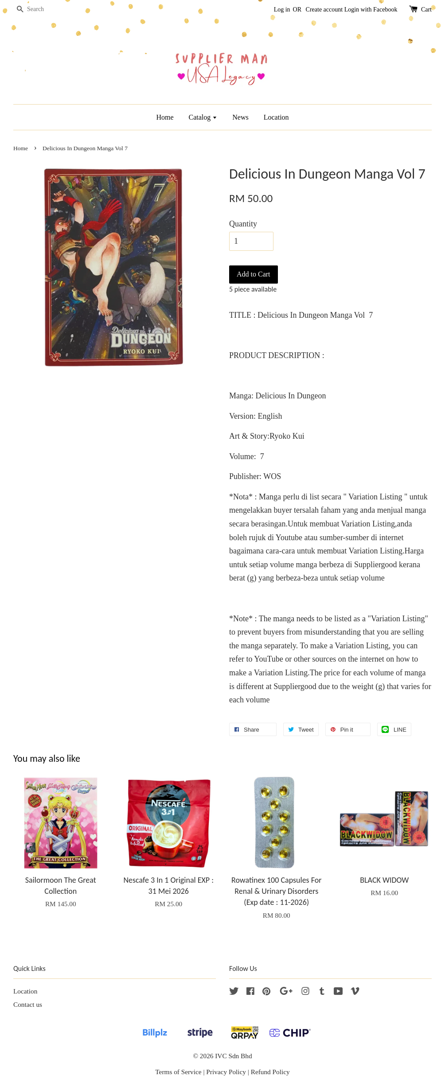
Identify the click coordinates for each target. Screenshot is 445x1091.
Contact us (27, 1004)
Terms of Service (178, 1071)
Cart (426, 9)
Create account (324, 9)
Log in (282, 9)
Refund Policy (270, 1071)
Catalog (203, 117)
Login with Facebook (371, 9)
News (240, 117)
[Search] (39, 9)
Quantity (243, 223)
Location (276, 117)
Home (164, 117)
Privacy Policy (226, 1071)
